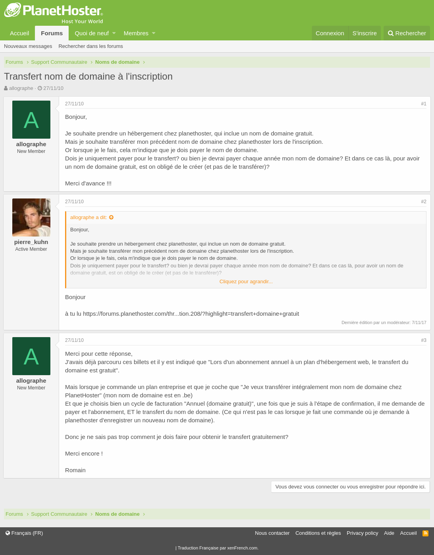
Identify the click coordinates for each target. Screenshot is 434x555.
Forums (52, 33)
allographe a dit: (89, 217)
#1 (423, 104)
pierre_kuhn (32, 241)
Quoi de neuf (92, 33)
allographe (21, 88)
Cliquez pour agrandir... (246, 281)
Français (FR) (24, 533)
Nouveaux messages (28, 46)
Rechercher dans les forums (90, 46)
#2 (423, 201)
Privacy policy (362, 533)
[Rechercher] (407, 33)
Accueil (19, 33)
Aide (389, 533)
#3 (423, 340)
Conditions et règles (318, 533)
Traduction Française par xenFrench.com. (218, 547)
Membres (136, 33)
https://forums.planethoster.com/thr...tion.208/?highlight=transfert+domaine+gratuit (192, 313)
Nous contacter (272, 533)
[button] (114, 33)
